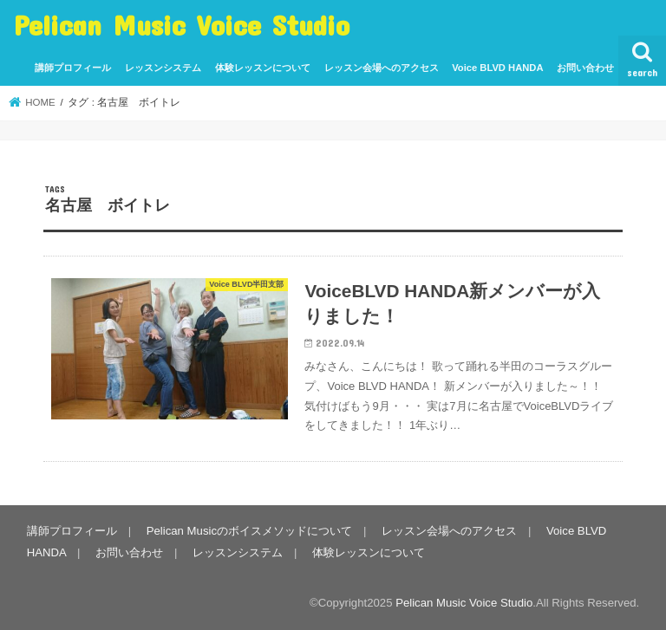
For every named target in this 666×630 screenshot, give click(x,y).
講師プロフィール (73, 67)
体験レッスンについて (262, 67)
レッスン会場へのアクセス (381, 67)
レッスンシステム (163, 67)
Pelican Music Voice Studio (181, 25)
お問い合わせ (585, 67)
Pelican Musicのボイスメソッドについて (249, 530)
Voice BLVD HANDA (497, 67)
